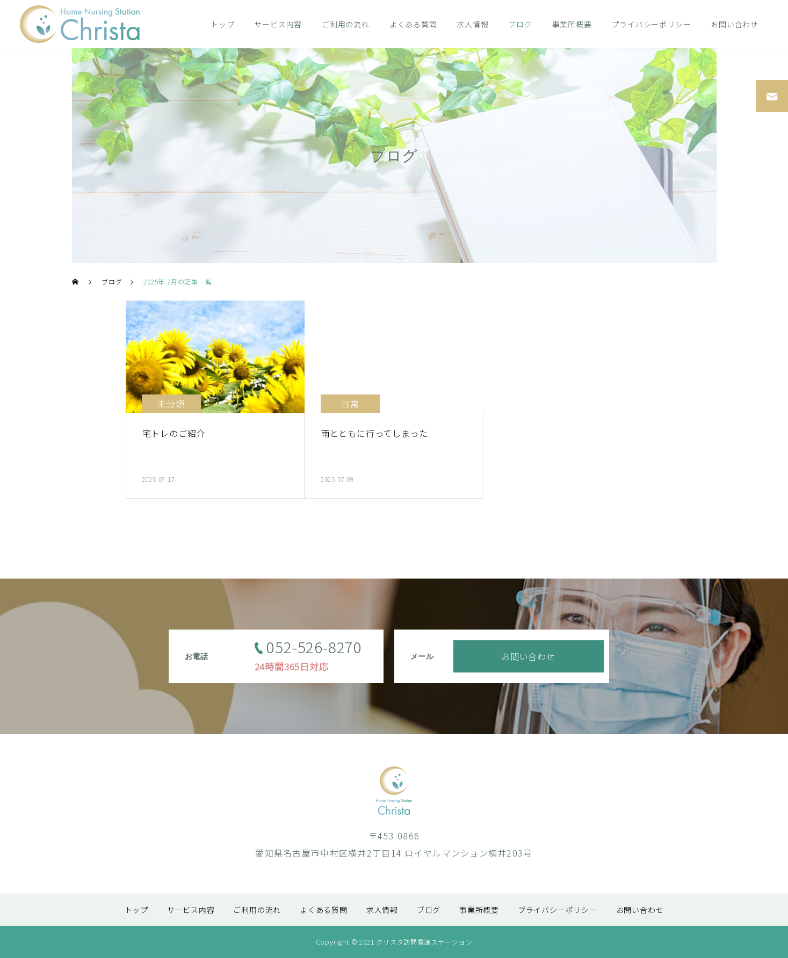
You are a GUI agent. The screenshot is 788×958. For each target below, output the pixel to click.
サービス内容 (278, 24)
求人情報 (472, 24)
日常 (350, 403)
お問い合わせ (734, 24)
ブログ (520, 24)
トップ (222, 24)
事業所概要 (572, 24)
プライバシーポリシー (651, 24)
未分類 (170, 403)
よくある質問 (413, 24)
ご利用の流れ (346, 24)
